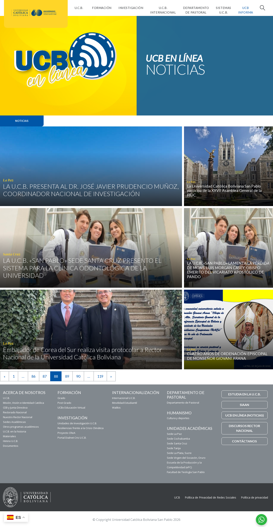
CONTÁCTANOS (244, 441)
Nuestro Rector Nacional (17, 417)
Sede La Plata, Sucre (179, 453)
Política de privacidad (254, 497)
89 (67, 376)
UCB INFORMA (245, 10)
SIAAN (244, 405)
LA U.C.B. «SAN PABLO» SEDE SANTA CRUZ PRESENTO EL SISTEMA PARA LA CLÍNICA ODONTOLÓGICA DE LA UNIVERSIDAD (82, 268)
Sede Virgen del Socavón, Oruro (186, 458)
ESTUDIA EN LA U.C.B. (244, 394)
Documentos (10, 446)
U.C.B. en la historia (14, 431)
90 (78, 376)
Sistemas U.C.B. (223, 10)
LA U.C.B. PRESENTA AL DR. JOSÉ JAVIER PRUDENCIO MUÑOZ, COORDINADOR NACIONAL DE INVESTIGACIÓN (91, 190)
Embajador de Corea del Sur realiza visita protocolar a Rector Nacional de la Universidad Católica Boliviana (82, 353)
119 (100, 376)
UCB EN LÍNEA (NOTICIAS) (244, 415)
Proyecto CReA (66, 433)
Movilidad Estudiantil (124, 403)
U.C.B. (79, 8)
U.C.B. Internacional (163, 10)
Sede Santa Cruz (177, 443)
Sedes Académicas (14, 422)
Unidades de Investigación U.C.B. (77, 423)
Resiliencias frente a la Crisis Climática (81, 428)
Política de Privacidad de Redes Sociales (210, 497)
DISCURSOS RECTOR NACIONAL (244, 428)
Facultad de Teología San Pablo (186, 472)
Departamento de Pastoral (196, 10)
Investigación (130, 8)
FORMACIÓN (102, 8)
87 (45, 376)
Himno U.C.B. (10, 441)
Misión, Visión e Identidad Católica (23, 403)
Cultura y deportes (178, 418)
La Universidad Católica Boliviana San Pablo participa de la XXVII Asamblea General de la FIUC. (224, 191)
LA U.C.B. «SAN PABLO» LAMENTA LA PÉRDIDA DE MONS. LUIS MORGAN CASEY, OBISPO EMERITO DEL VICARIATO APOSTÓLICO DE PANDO (228, 270)
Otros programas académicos (21, 426)
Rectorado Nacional (15, 412)
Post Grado (64, 403)
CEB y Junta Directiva (15, 407)
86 (33, 376)
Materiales (9, 436)
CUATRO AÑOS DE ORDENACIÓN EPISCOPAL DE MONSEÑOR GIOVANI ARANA (227, 356)
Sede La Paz (174, 434)
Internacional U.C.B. (123, 398)
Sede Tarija (174, 448)
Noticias (21, 120)
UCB (177, 497)
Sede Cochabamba (178, 438)
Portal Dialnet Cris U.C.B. (72, 437)
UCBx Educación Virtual (71, 407)
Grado (61, 398)
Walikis (116, 407)
